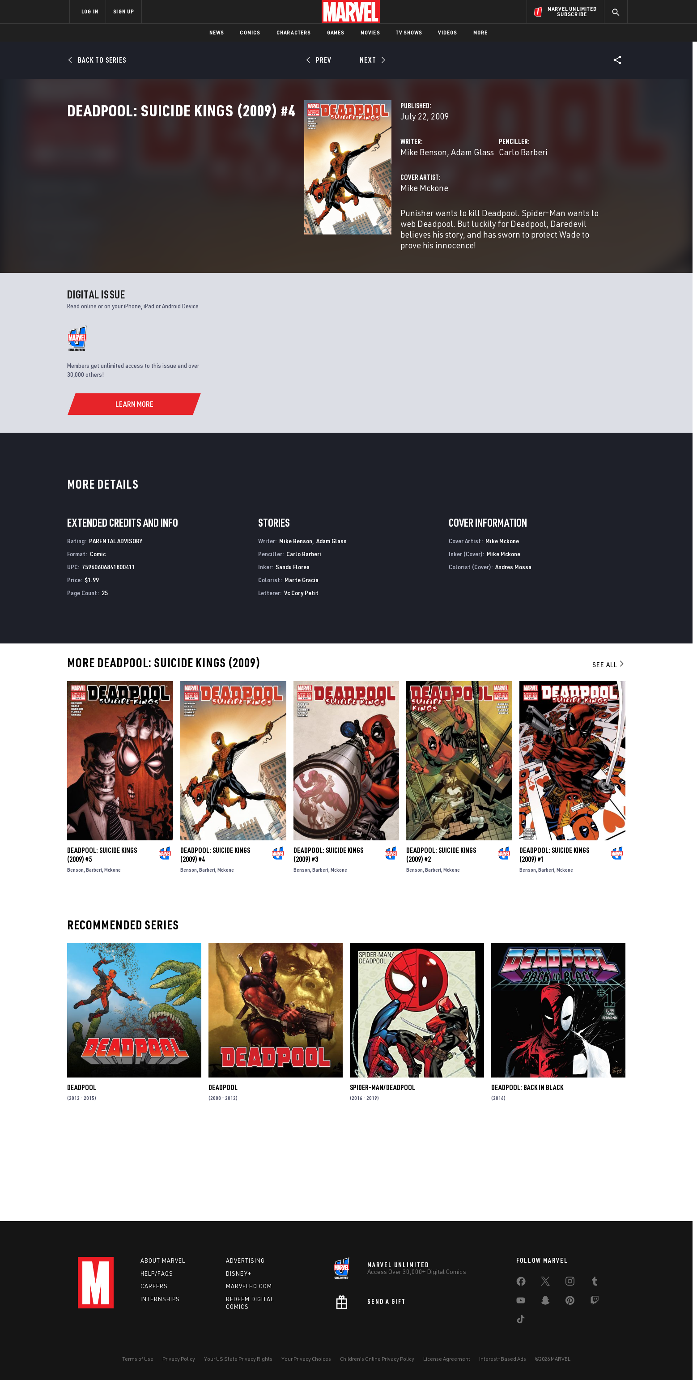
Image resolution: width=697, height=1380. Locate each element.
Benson (75, 960)
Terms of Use (137, 1358)
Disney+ (238, 1273)
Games (335, 32)
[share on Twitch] (594, 1302)
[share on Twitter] (545, 1282)
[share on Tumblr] (594, 1282)
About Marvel (162, 1260)
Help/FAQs (156, 1273)
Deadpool (81, 1178)
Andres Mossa (513, 657)
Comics (250, 32)
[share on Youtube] (520, 1302)
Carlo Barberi (440, 191)
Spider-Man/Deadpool (382, 1178)
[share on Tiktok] (520, 1320)
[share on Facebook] (521, 1283)
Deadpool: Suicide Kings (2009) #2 (441, 945)
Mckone (112, 960)
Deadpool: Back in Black (527, 1178)
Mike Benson (257, 191)
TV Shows (409, 32)
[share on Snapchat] (545, 1302)
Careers (154, 1286)
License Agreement (446, 1358)
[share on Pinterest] (569, 1302)
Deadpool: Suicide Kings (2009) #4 (215, 945)
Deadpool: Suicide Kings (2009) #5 (102, 945)
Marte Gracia (302, 670)
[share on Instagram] (569, 1282)
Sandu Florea (293, 657)
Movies (370, 32)
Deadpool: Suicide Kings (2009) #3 (328, 945)
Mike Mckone (258, 227)
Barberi (94, 960)
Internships (160, 1299)
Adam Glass (306, 191)
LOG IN (89, 11)
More (480, 32)
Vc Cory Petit (301, 683)
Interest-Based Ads (502, 1358)
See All (608, 755)
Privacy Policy (178, 1358)
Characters (293, 32)
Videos (447, 32)
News (216, 32)
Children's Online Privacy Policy (377, 1358)
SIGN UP (123, 11)
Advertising (245, 1260)
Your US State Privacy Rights (238, 1358)
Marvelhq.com (249, 1286)
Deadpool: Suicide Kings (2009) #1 (554, 945)
